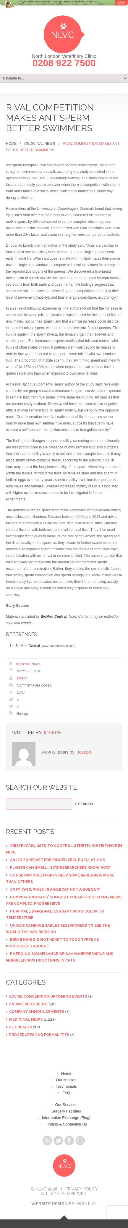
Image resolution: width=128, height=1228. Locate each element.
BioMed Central (27, 646)
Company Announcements (36, 1012)
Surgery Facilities (66, 1111)
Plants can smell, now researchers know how (60, 868)
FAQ (66, 1093)
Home (11, 143)
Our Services (66, 1104)
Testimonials (66, 1086)
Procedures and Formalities (39, 1035)
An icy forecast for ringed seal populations (57, 860)
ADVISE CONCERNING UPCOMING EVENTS (48, 996)
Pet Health (20, 1027)
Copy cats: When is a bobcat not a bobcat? (55, 889)
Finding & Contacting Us (66, 1124)
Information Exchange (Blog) (66, 1117)
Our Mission (66, 1080)
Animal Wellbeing (28, 1004)
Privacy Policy (82, 1189)
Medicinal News (39, 143)
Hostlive (87, 1203)
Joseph (21, 678)
